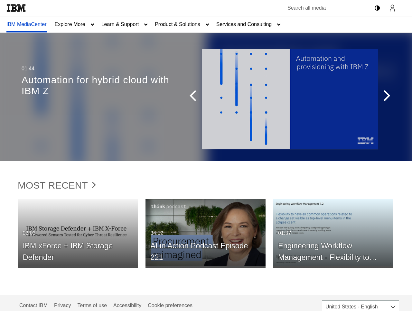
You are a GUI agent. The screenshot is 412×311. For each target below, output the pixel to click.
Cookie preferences (170, 305)
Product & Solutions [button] (177, 24)
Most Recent (57, 185)
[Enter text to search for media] (319, 8)
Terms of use (92, 305)
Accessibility (127, 305)
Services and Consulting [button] (244, 24)
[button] (195, 97)
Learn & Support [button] (120, 24)
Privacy (62, 305)
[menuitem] (26, 24)
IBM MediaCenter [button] (26, 24)
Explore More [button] (70, 24)
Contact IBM (33, 305)
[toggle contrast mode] (377, 8)
